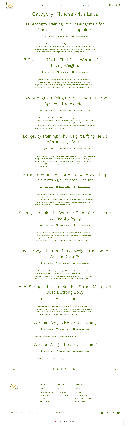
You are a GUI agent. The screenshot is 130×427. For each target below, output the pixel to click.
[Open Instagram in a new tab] (112, 5)
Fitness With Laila (73, 6)
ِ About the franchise (64, 389)
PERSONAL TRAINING (46, 392)
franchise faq (62, 392)
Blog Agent (50, 36)
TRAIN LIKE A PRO (45, 402)
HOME (42, 389)
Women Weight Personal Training (65, 322)
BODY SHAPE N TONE (46, 395)
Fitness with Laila (83, 36)
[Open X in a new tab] (116, 5)
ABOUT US (78, 392)
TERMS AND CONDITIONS (82, 395)
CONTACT (77, 389)
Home (37, 6)
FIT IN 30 (43, 398)
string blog (49, 329)
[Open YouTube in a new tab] (109, 5)
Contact (61, 6)
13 (74, 369)
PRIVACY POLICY (80, 405)
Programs (52, 6)
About (43, 6)
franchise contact (63, 395)
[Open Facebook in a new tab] (119, 5)
